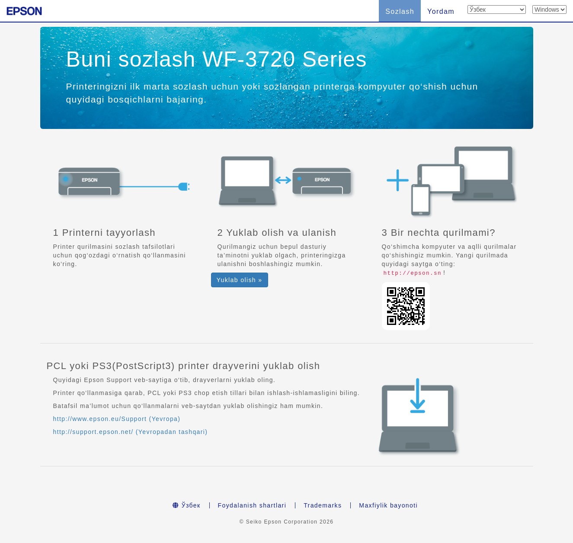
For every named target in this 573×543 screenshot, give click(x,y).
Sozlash (399, 11)
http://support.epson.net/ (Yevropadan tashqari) (130, 431)
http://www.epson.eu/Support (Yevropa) (117, 418)
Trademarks (323, 505)
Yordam (441, 11)
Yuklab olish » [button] (239, 279)
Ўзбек (187, 505)
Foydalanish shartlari (252, 505)
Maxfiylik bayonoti (388, 505)
